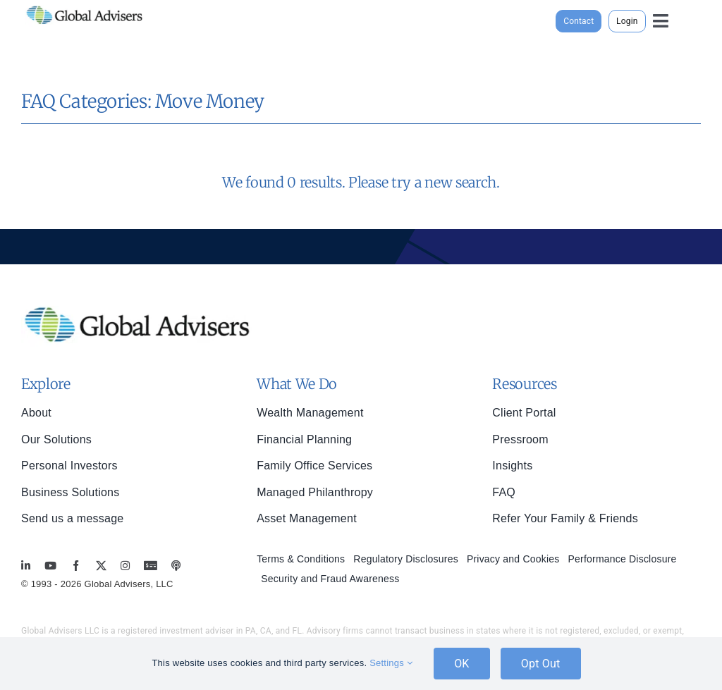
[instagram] (125, 565)
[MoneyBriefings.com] (150, 565)
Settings (390, 663)
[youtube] (50, 565)
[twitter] (101, 565)
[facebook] (76, 565)
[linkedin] (25, 565)
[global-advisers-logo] (85, 6)
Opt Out (541, 663)
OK (462, 663)
